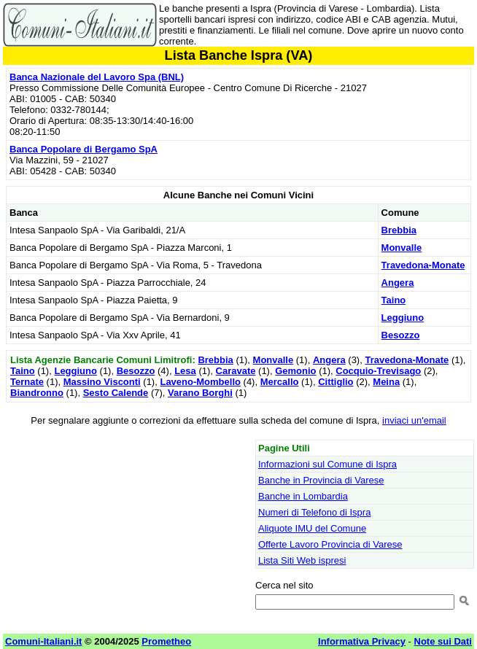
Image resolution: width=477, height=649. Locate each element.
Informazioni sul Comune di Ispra (327, 464)
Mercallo (279, 381)
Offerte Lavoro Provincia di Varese (330, 544)
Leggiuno (402, 317)
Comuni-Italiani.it (43, 641)
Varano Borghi (200, 392)
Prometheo (166, 641)
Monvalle (401, 247)
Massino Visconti (102, 381)
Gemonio (295, 370)
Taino (393, 300)
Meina (386, 381)
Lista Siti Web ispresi (302, 560)
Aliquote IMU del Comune (312, 528)
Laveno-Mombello (200, 381)
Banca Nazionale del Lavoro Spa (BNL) (96, 76)
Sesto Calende (116, 392)
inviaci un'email (414, 420)
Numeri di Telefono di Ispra (314, 512)
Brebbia (398, 230)
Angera (397, 282)
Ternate (27, 381)
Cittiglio (335, 381)
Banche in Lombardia (303, 496)
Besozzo (400, 335)
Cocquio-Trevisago (378, 370)
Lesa (185, 370)
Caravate (236, 370)
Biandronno (36, 392)
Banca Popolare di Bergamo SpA (83, 149)
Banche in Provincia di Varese (321, 480)
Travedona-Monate (423, 265)
